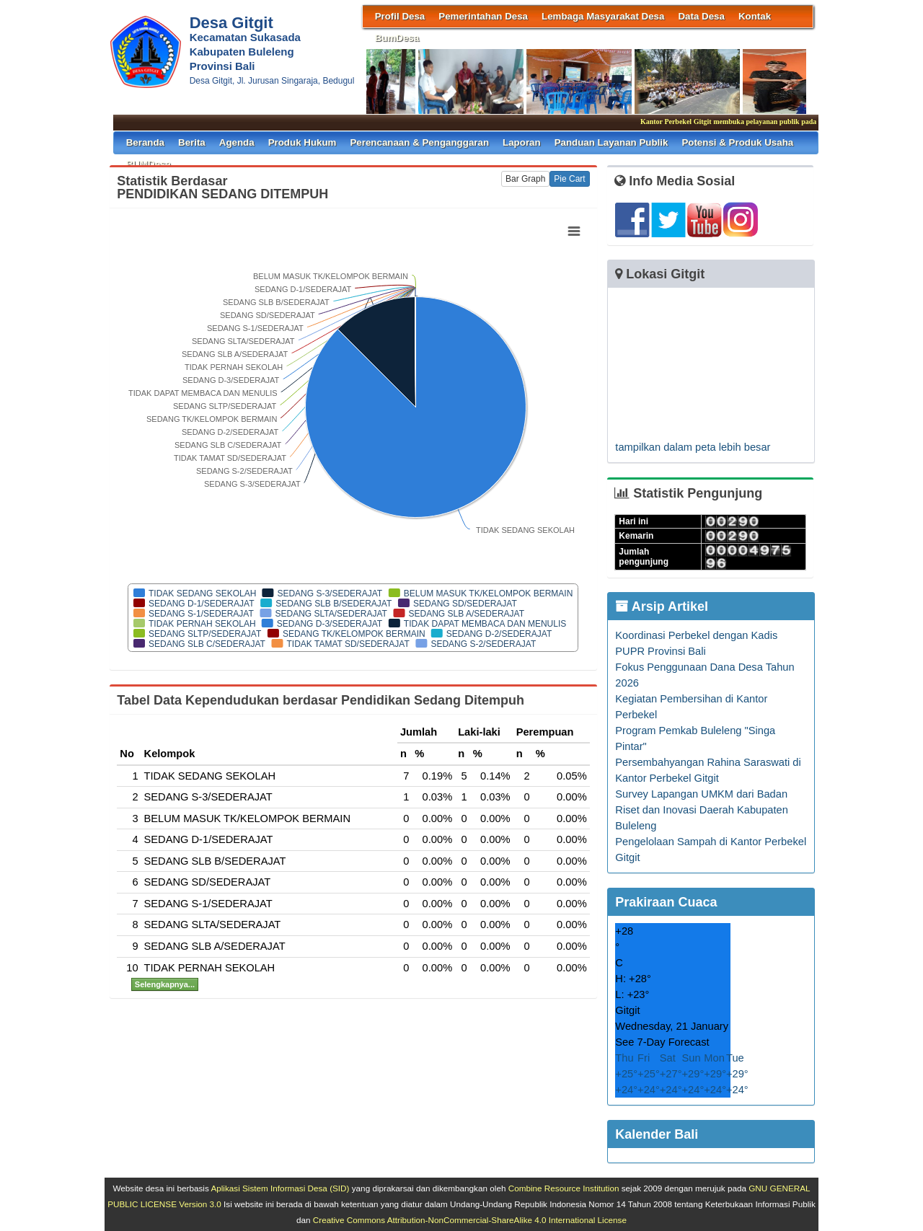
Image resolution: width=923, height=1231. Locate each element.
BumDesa (397, 37)
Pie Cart (569, 179)
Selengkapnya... (165, 984)
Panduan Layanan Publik (611, 142)
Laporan (522, 142)
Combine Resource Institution (563, 1188)
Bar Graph (525, 179)
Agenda (237, 142)
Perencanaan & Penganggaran (419, 142)
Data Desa (701, 16)
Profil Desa (400, 16)
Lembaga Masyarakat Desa (603, 16)
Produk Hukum (302, 142)
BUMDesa (148, 164)
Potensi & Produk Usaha (737, 142)
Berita (192, 142)
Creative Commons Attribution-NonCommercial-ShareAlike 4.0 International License (470, 1220)
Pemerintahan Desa (483, 16)
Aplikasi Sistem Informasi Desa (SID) (280, 1188)
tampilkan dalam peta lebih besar (692, 447)
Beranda (145, 142)
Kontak (754, 16)
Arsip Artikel (661, 606)
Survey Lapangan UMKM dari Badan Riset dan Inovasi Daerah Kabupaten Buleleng (701, 809)
